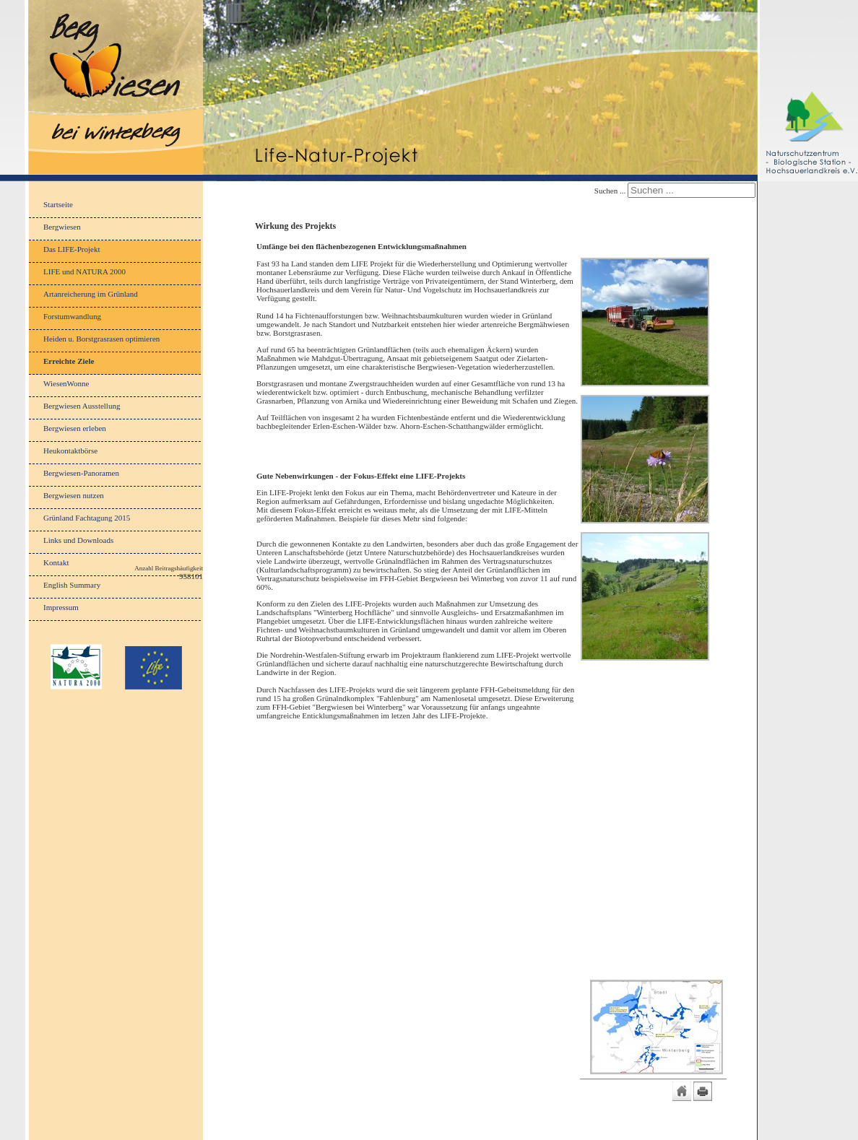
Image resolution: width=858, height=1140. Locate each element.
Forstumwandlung (72, 316)
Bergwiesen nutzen (73, 495)
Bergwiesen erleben (74, 428)
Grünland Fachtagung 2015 (86, 517)
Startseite (58, 204)
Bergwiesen (62, 226)
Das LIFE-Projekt (71, 249)
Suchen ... (609, 190)
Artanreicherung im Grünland (90, 294)
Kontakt (56, 562)
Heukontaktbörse (70, 450)
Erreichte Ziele (68, 361)
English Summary (71, 584)
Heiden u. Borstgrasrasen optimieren (101, 338)
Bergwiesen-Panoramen (81, 473)
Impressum (61, 607)
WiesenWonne (66, 383)
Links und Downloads (78, 540)
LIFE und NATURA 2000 (84, 271)
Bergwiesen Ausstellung (81, 405)
